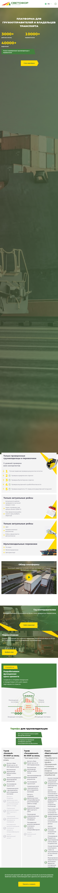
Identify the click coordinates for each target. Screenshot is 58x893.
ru (48, 4)
